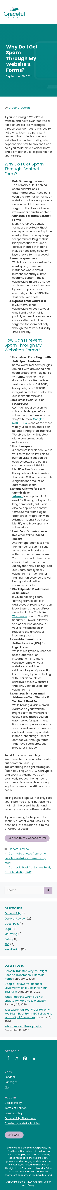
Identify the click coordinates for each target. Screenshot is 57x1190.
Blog (7, 1087)
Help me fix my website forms (27, 838)
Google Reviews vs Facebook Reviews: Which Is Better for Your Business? (26, 987)
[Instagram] (16, 1058)
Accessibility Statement (20, 1118)
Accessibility (13, 913)
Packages (11, 1082)
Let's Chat (14, 1135)
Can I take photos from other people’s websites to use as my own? (26, 858)
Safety (9, 939)
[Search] (48, 890)
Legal (8, 929)
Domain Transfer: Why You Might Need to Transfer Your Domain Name (26, 975)
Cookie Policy (13, 1103)
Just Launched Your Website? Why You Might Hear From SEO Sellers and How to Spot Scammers (28, 1013)
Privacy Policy (13, 1113)
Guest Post (12, 924)
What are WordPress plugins (23, 1026)
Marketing (11, 934)
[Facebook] (8, 1058)
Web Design (12, 949)
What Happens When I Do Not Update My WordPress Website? (25, 999)
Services (10, 1077)
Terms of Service (16, 1108)
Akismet (17, 496)
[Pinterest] (24, 1058)
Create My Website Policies (22, 1123)
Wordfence (19, 616)
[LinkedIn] (33, 1058)
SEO (7, 944)
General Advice (19, 849)
